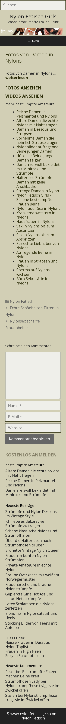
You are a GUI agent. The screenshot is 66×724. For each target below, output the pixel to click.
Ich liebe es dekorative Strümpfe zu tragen (24, 523)
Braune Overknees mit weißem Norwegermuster (32, 577)
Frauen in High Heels (23, 651)
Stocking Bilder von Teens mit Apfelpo (31, 625)
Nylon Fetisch (21, 301)
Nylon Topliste (18, 646)
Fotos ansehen (23, 88)
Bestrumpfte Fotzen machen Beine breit (31, 673)
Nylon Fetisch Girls (33, 16)
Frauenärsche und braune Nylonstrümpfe (28, 586)
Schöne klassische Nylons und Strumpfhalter (31, 533)
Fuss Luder (14, 638)
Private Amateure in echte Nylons (28, 567)
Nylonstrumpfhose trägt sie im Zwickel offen (32, 687)
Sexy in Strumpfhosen (24, 655)
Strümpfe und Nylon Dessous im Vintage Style (31, 513)
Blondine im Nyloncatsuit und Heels (31, 615)
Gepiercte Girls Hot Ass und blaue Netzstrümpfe (29, 596)
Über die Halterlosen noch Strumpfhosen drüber (28, 542)
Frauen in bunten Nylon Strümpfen (26, 557)
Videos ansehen (24, 96)
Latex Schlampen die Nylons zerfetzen (29, 606)
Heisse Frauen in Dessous (27, 642)
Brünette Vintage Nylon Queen (32, 550)
